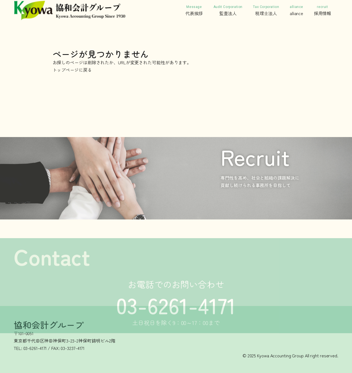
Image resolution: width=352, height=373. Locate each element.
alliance (296, 10)
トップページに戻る (72, 69)
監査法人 (228, 10)
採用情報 (322, 10)
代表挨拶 (194, 10)
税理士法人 (266, 10)
